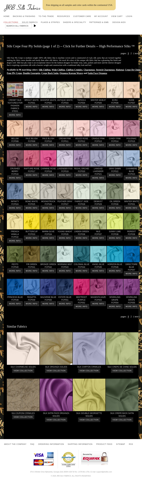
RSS (131, 444)
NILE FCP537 (98, 233)
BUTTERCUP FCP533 (32, 233)
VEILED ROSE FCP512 (81, 140)
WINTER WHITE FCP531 (131, 203)
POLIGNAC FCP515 (131, 140)
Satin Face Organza (97, 73)
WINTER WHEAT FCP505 (98, 102)
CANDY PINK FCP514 (115, 140)
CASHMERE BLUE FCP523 (131, 172)
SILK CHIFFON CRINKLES (89, 367)
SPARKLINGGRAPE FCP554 (115, 300)
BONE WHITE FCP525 (32, 203)
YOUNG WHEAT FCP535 (65, 233)
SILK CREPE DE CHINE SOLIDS (122, 367)
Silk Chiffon (45, 70)
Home (7, 16)
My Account (101, 16)
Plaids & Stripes (50, 22)
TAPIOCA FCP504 (81, 102)
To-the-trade (46, 16)
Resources (63, 16)
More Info (15, 115)
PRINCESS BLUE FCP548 (15, 299)
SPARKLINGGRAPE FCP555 (131, 300)
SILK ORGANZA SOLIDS (56, 367)
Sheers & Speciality (74, 22)
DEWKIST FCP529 (98, 203)
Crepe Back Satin (49, 73)
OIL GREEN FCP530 (115, 203)
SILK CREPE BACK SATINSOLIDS (122, 415)
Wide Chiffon (58, 70)
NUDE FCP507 (131, 102)
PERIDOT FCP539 (131, 233)
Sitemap (120, 444)
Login (129, 16)
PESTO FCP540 (15, 266)
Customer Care (82, 16)
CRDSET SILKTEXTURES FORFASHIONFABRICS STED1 (15, 106)
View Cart (117, 16)
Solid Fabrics (30, 22)
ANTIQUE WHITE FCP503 (65, 102)
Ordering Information (51, 444)
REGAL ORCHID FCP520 (81, 170)
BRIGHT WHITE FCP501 (32, 102)
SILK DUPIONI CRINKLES (23, 413)
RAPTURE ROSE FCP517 (32, 170)
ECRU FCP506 (115, 102)
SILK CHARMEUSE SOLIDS (23, 367)
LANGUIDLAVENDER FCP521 (98, 172)
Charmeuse (89, 70)
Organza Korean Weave (71, 73)
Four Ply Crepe (14, 73)
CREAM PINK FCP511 (65, 140)
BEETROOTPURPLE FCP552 (81, 300)
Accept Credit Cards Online (68, 465)
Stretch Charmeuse (105, 70)
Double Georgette (31, 73)
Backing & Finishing (24, 16)
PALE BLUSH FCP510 (48, 140)
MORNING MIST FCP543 (65, 266)
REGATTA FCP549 (32, 299)
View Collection (23, 371)
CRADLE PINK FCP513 (98, 140)
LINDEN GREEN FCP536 (81, 233)
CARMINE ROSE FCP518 (48, 170)
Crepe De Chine (132, 70)
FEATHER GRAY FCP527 (65, 203)
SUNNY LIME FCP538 (115, 233)
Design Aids (119, 22)
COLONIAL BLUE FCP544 (81, 266)
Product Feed (104, 444)
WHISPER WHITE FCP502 (48, 102)
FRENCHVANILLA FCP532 (15, 235)
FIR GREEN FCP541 (32, 266)
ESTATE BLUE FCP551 (65, 299)
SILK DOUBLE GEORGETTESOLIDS (89, 415)
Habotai (120, 70)
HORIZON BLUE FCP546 (115, 266)
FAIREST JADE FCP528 (81, 203)
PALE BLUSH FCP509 (32, 140)
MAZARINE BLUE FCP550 (48, 299)
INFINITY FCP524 (15, 203)
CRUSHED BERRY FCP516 (15, 172)
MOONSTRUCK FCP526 (48, 203)
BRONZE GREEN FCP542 (48, 266)
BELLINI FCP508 (15, 140)
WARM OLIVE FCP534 (48, 233)
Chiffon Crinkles (74, 70)
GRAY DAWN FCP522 (115, 170)
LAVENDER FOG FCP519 (65, 170)
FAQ (32, 444)
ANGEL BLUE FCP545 (98, 266)
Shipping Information (80, 444)
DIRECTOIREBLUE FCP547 (131, 267)
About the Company (15, 444)
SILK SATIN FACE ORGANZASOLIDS (56, 415)
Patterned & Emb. (99, 22)
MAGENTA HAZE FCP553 (98, 299)
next (137, 53)
